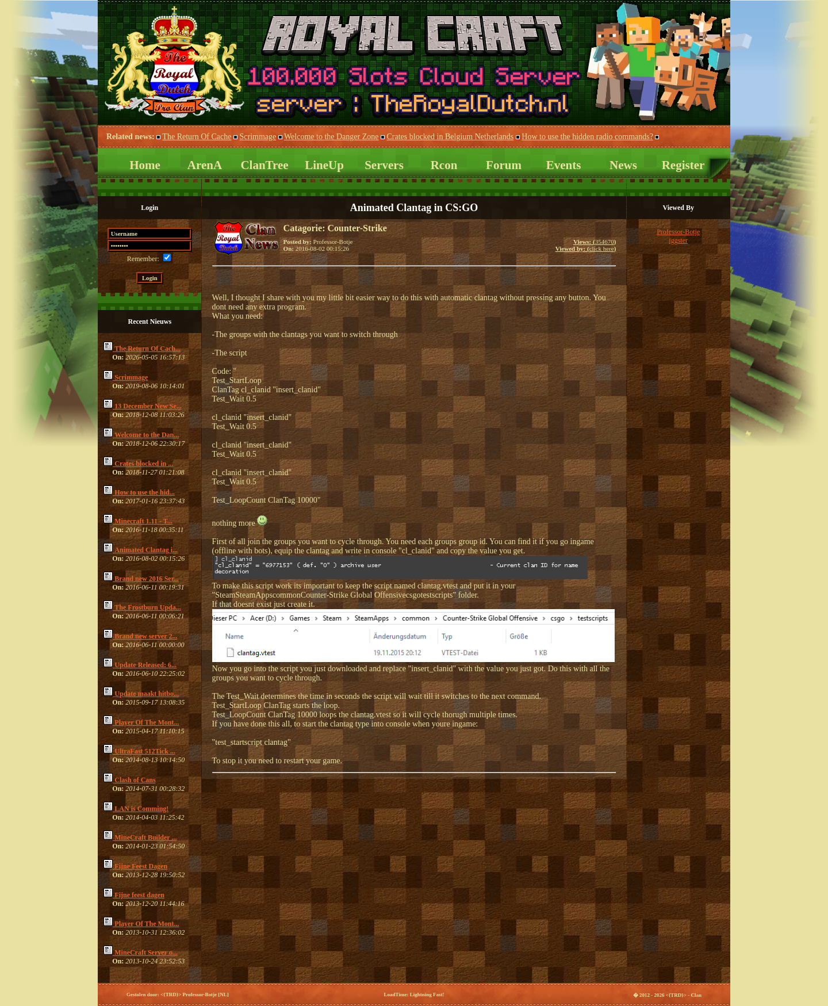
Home (144, 165)
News (623, 165)
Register (683, 165)
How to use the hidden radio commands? (587, 136)
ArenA (204, 165)
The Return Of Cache (196, 136)
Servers (384, 165)
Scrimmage (257, 136)
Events (563, 165)
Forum (504, 165)
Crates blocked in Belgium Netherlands (449, 136)
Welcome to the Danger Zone (331, 136)
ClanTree (264, 165)
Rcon (444, 165)
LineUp (324, 165)
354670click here (585, 245)
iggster (678, 240)
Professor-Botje (678, 232)
